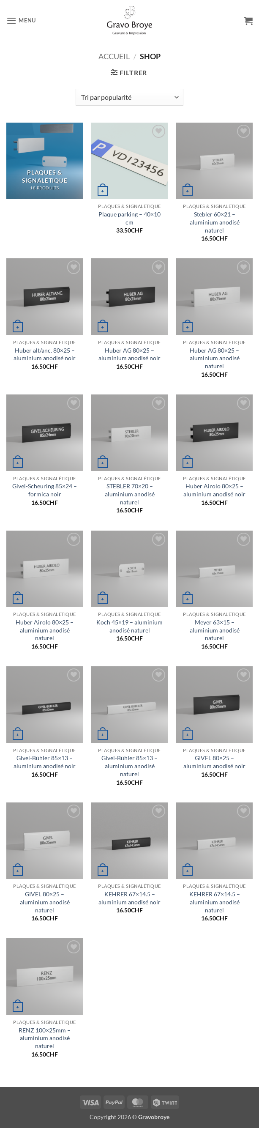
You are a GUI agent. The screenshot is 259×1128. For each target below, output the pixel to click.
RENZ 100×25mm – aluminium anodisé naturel (45, 1038)
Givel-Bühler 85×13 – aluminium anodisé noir (45, 761)
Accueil (114, 56)
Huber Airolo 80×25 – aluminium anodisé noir (214, 490)
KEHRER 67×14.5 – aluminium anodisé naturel (214, 901)
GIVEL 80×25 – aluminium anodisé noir (214, 761)
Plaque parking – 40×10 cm (129, 218)
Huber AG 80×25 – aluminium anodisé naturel (215, 358)
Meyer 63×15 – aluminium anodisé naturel (215, 630)
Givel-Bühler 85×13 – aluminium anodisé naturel (129, 765)
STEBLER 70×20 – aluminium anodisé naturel (130, 493)
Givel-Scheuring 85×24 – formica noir (44, 490)
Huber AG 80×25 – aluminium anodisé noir (129, 354)
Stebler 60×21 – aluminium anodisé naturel (215, 222)
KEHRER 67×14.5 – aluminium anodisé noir (129, 898)
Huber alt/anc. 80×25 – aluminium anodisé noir (45, 354)
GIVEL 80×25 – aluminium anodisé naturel (45, 901)
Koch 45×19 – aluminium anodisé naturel (129, 626)
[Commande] (129, 97)
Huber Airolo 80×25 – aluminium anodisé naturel (45, 630)
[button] (21, 20)
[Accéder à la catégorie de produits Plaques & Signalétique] (44, 161)
